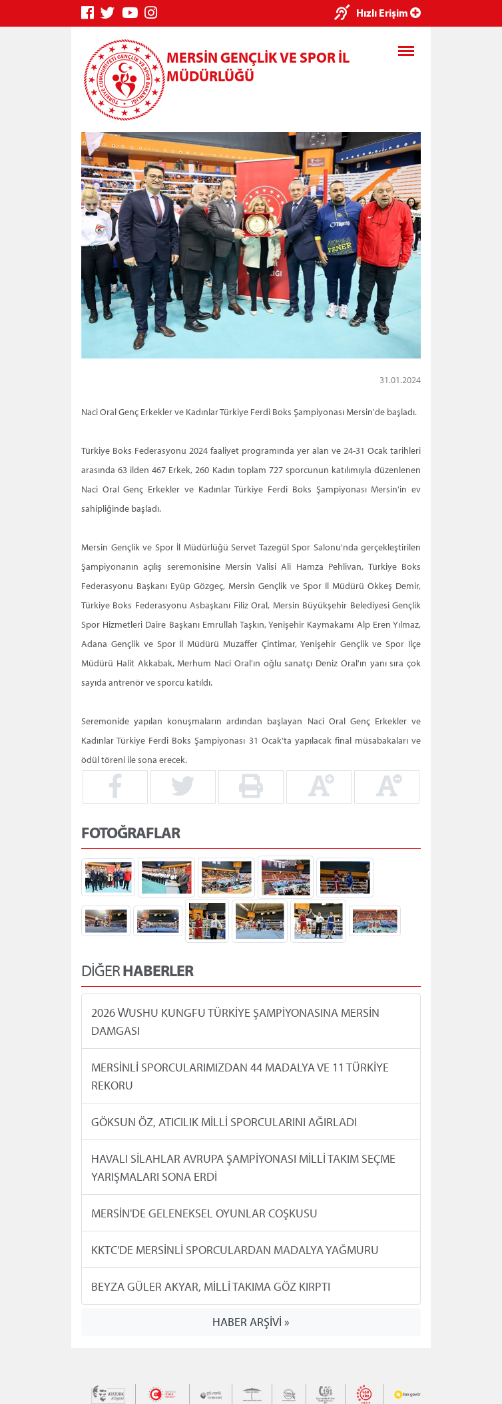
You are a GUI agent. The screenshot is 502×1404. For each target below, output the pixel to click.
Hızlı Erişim (388, 12)
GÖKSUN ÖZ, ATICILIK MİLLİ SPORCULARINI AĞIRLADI (224, 1121)
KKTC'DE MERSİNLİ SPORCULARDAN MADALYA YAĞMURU (235, 1249)
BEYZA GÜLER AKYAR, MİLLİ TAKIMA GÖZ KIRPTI (210, 1285)
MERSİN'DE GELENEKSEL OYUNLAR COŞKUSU (204, 1212)
